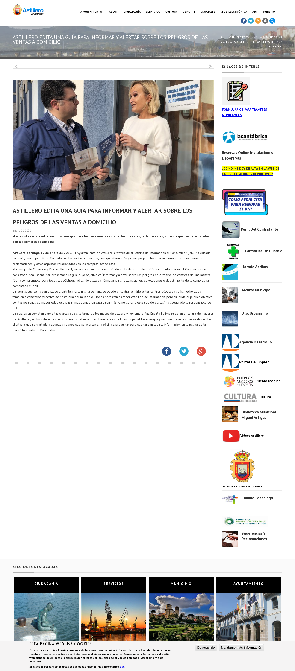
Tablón (112, 12)
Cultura (171, 12)
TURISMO (269, 12)
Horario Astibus (255, 266)
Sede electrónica (234, 12)
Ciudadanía (132, 12)
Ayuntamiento (91, 12)
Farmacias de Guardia (263, 250)
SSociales (208, 12)
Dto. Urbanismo (255, 313)
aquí (123, 666)
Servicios (153, 12)
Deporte (189, 12)
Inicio (222, 37)
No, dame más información (241, 647)
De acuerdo (206, 647)
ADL (255, 12)
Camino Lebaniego (257, 497)
